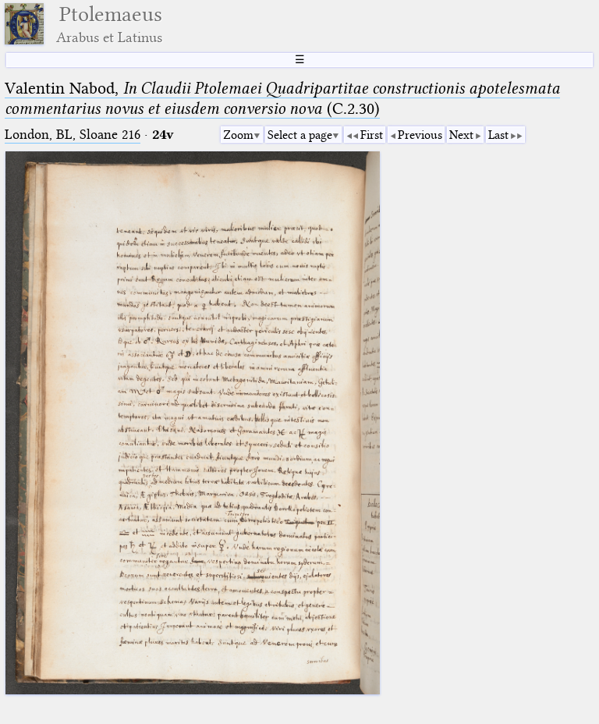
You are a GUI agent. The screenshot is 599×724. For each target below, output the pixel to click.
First (371, 135)
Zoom (238, 135)
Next (461, 135)
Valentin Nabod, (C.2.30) (282, 98)
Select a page (300, 135)
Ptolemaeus (109, 23)
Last (498, 135)
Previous (420, 135)
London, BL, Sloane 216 (72, 134)
